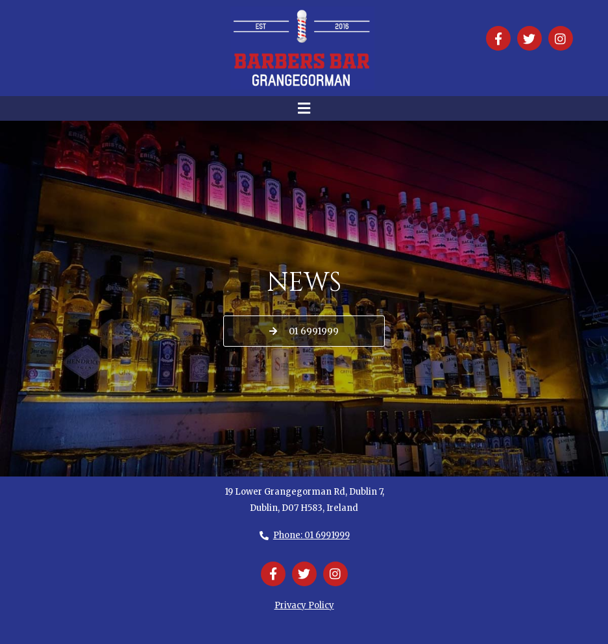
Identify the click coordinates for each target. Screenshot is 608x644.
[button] (304, 108)
